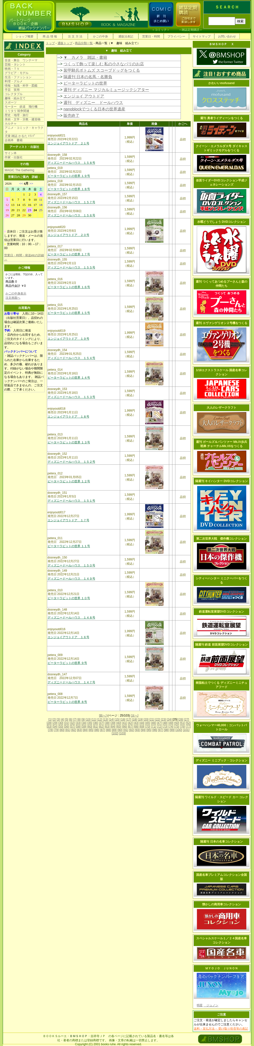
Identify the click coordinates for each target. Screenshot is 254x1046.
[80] (62, 730)
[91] (125, 730)
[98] (166, 730)
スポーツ (11, 102)
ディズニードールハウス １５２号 (71, 461)
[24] (169, 719)
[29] (55, 723)
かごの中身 (100, 36)
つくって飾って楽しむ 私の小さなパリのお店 (104, 64)
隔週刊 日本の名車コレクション (221, 841)
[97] (160, 730)
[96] (154, 730)
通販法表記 (125, 36)
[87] (102, 730)
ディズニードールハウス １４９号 (71, 578)
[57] (72, 726)
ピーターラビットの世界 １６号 (69, 287)
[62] (101, 726)
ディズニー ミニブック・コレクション (221, 760)
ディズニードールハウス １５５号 (71, 267)
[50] (176, 723)
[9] (83, 719)
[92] (131, 730)
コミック (161, 30)
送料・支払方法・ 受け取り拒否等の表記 (221, 1028)
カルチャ (11, 123)
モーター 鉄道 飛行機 (21, 106)
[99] (172, 730)
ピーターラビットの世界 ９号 (67, 663)
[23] (163, 719)
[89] (114, 730)
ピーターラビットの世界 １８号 (69, 189)
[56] (66, 726)
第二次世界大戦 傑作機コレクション (221, 538)
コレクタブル (14, 94)
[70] (147, 726)
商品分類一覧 (84, 43)
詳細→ (36, 177)
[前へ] (103, 715)
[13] (105, 719)
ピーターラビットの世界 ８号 (67, 702)
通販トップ (65, 43)
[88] (108, 730)
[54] (55, 726)
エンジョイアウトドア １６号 (68, 637)
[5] (66, 719)
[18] (134, 719)
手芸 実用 (12, 90)
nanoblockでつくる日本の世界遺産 (94, 109)
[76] (182, 726)
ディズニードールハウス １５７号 (71, 202)
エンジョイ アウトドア (84, 96)
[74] (170, 726)
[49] (170, 723)
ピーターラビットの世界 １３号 (69, 442)
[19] (140, 719)
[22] (157, 719)
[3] (58, 719)
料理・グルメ (14, 81)
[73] (164, 726)
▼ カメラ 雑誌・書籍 (85, 57)
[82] (73, 730)
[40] (118, 723)
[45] (147, 723)
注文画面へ (12, 297)
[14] (111, 719)
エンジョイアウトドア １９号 (68, 338)
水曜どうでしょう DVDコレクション (221, 222)
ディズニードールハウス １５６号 (71, 215)
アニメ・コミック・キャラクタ (24, 129)
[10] (88, 719)
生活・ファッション (18, 77)
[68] (136, 726)
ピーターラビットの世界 (85, 83)
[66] (124, 726)
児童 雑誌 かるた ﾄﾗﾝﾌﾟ (20, 136)
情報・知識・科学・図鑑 (21, 85)
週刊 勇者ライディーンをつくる (221, 118)
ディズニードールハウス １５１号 (71, 500)
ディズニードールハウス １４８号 (71, 617)
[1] (50, 719)
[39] (112, 723)
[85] (91, 730)
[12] (99, 719)
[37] (101, 723)
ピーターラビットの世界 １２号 (69, 481)
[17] (128, 719)
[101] (186, 730)
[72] (159, 726)
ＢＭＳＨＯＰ (79, 1036)
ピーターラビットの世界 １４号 (69, 377)
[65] (118, 726)
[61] (95, 726)
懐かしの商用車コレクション (221, 904)
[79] (56, 730)
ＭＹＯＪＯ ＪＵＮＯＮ (221, 968)
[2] (54, 719)
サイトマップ (202, 36)
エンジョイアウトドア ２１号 (68, 143)
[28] (49, 723)
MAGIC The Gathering (19, 170)
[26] (180, 719)
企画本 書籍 (14, 140)
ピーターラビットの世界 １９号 (69, 176)
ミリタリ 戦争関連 (17, 111)
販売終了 (71, 115)
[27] (186, 719)
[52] (188, 723)
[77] (188, 726)
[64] (112, 726)
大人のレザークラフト (221, 407)
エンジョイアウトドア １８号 (68, 416)
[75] (176, 726)
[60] (89, 726)
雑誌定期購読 (190, 30)
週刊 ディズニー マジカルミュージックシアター (106, 90)
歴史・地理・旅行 (17, 115)
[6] (70, 719)
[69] (141, 726)
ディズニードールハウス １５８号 (71, 162)
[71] (153, 726)
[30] (60, 723)
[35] (89, 723)
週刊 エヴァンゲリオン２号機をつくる (221, 323)
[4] (62, 719)
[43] (136, 723)
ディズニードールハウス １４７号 (71, 682)
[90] (119, 730)
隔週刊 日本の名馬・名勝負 (88, 77)
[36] (95, 723)
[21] (151, 719)
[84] (85, 730)
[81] (67, 730)
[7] (74, 719)
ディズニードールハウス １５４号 (71, 358)
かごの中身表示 (15, 293)
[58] (78, 726)
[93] (137, 730)
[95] (148, 730)
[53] (49, 726)
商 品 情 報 (50, 36)
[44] (141, 723)
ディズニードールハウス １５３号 (71, 397)
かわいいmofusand (221, 83)
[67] (130, 726)
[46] (153, 723)
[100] (178, 730)
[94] (143, 730)
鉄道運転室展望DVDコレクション (221, 611)
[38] (107, 723)
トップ (50, 43)
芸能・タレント (15, 64)
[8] (79, 719)
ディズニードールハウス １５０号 (71, 565)
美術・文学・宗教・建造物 (22, 119)
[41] (124, 723)
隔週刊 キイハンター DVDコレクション (221, 481)
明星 (200, 1005)
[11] (93, 719)
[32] (72, 723)
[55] (60, 726)
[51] (182, 723)
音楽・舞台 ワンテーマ (21, 60)
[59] (83, 726)
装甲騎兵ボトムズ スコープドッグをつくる (102, 70)
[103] (122, 733)
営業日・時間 (151, 36)
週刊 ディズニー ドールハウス (93, 102)
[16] (122, 719)
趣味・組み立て (15, 98)
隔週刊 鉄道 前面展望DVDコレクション (221, 644)
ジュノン (210, 1005)
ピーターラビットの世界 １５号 (69, 313)
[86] (96, 730)
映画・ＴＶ (12, 68)
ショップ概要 (24, 36)
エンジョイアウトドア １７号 (68, 520)
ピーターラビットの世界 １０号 (69, 598)
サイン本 (11, 153)
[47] (159, 723)
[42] (130, 723)
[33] (78, 723)
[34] (83, 723)
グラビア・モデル (17, 73)
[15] (117, 719)
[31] (66, 723)
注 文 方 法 (75, 36)
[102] (115, 733)
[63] (107, 726)
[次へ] (134, 715)
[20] (146, 719)
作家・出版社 (14, 157)
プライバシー (176, 36)
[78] (50, 730)
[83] (79, 730)
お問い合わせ (227, 36)
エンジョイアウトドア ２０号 (68, 235)
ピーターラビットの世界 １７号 (69, 254)
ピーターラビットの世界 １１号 (69, 546)
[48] (164, 723)
